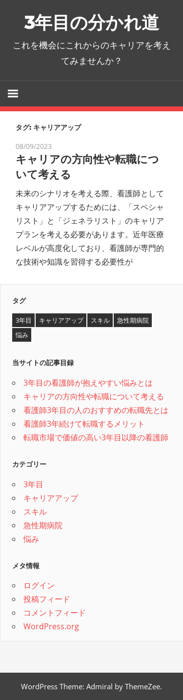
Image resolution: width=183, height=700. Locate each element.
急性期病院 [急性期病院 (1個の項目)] (133, 320)
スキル (35, 511)
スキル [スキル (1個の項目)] (100, 320)
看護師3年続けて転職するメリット (84, 423)
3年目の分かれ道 (91, 22)
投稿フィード (46, 599)
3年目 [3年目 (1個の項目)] (24, 320)
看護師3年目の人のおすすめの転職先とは (95, 410)
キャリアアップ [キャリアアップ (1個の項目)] (61, 320)
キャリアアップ (50, 498)
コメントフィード (54, 612)
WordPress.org (51, 626)
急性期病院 (42, 525)
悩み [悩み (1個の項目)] (22, 334)
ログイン (39, 585)
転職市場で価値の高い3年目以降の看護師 (95, 437)
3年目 (33, 484)
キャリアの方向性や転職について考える (93, 396)
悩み (31, 539)
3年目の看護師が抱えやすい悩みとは (88, 382)
